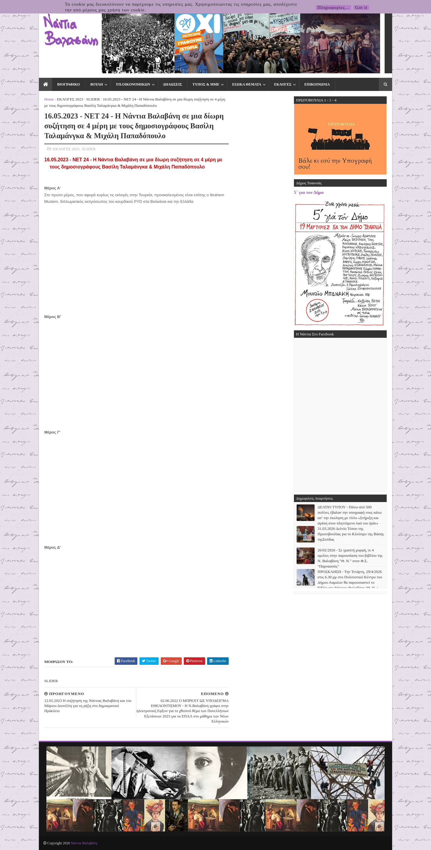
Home (49, 99)
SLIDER (93, 99)
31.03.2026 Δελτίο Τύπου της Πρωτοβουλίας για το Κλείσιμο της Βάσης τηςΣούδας (351, 534)
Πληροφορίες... (333, 7)
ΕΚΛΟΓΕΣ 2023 (70, 99)
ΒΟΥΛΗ (96, 84)
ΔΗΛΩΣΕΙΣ (172, 84)
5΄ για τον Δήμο (309, 192)
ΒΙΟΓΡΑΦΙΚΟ (68, 84)
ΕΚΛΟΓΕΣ (283, 84)
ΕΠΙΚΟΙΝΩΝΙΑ (317, 84)
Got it (361, 7)
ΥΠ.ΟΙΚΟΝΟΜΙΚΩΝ (133, 84)
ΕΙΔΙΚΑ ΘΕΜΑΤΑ (246, 84)
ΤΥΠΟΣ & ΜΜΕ (205, 84)
